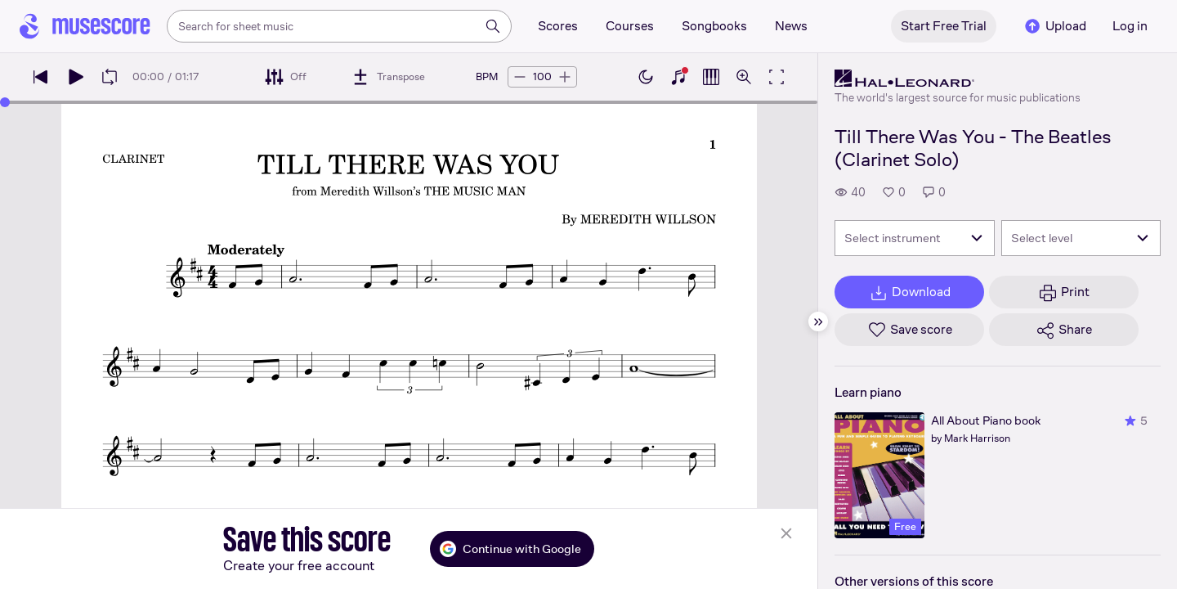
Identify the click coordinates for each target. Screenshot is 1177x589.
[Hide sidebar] (818, 321)
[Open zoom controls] (743, 77)
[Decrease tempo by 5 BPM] (520, 77)
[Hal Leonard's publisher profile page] (958, 79)
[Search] (493, 26)
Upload (1054, 26)
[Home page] (85, 26)
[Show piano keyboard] (678, 77)
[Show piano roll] (711, 77)
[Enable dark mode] (645, 77)
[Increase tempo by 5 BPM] (565, 77)
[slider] (5, 102)
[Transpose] (387, 77)
